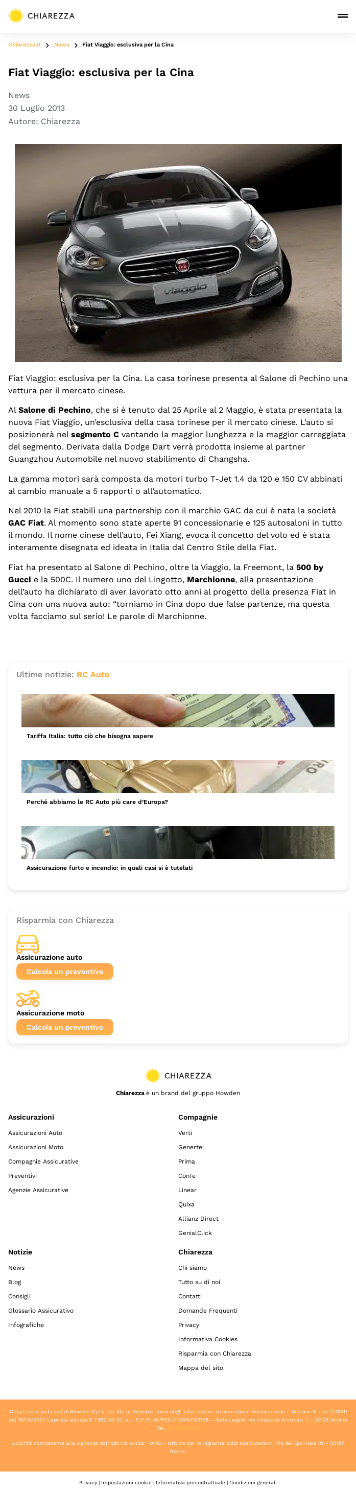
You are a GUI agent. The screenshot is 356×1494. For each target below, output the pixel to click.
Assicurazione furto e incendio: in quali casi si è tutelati (110, 867)
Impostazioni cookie (126, 1482)
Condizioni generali (253, 1482)
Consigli (19, 1296)
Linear (187, 1190)
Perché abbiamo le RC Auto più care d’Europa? (97, 801)
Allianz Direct (198, 1218)
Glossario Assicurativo (41, 1310)
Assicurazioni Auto (35, 1132)
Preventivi (22, 1175)
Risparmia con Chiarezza (214, 1353)
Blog (14, 1282)
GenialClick (195, 1233)
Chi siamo (192, 1267)
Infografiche (26, 1325)
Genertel (191, 1147)
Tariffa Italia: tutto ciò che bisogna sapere (90, 736)
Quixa (186, 1204)
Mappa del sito (200, 1367)
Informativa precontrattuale (190, 1482)
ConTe (187, 1175)
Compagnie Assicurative (43, 1161)
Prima (186, 1161)
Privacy (188, 1325)
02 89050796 (183, 1428)
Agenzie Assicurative (38, 1190)
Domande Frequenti (208, 1310)
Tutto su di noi (199, 1282)
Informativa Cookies (208, 1339)
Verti (185, 1132)
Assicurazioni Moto (35, 1147)
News (61, 44)
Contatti (190, 1296)
